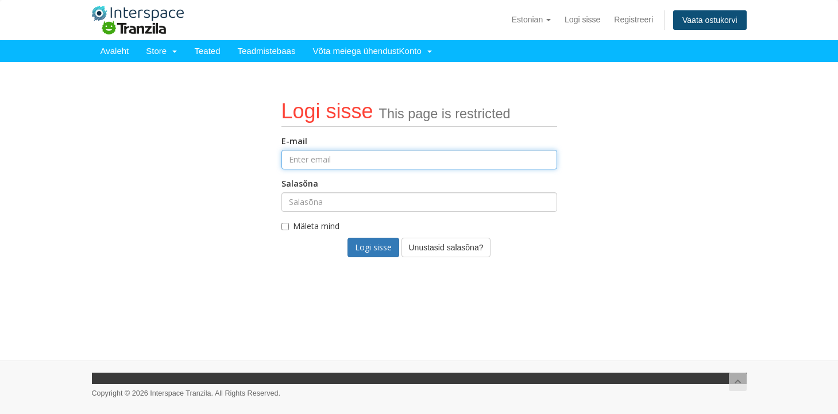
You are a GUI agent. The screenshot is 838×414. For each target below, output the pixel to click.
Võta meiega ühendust (355, 51)
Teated (207, 51)
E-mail (294, 141)
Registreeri (633, 19)
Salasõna (299, 183)
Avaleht (115, 51)
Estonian (531, 19)
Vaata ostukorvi (709, 20)
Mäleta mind (310, 225)
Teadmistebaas (267, 51)
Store (161, 51)
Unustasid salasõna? (446, 247)
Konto (415, 51)
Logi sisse (582, 19)
